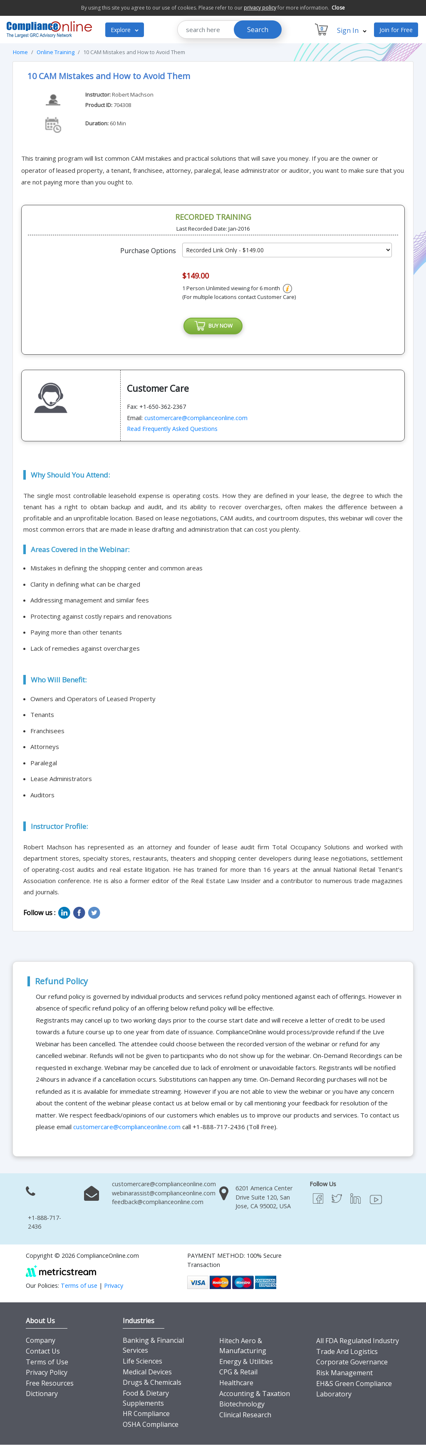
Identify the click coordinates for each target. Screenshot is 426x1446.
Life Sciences (142, 1362)
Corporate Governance (352, 1363)
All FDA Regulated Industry (357, 1342)
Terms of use (79, 1287)
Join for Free (396, 30)
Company (40, 1341)
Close (338, 7)
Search (257, 29)
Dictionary (42, 1395)
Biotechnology (242, 1405)
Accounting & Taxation (254, 1394)
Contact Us (43, 1352)
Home (20, 52)
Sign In (352, 30)
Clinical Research (245, 1416)
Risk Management (344, 1374)
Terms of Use (47, 1363)
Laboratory (334, 1395)
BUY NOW (213, 327)
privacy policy (260, 7)
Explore (125, 30)
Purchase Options (148, 250)
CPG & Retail (238, 1373)
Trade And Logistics (347, 1353)
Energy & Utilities (246, 1363)
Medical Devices (147, 1373)
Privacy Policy (46, 1374)
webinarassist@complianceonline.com (163, 1194)
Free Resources (50, 1384)
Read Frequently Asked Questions (172, 430)
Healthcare (236, 1384)
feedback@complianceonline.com (157, 1203)
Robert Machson (133, 94)
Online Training (55, 52)
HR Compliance (146, 1415)
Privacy (113, 1287)
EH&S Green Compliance (354, 1384)
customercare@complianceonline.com (196, 419)
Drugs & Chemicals (152, 1384)
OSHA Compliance (150, 1426)
